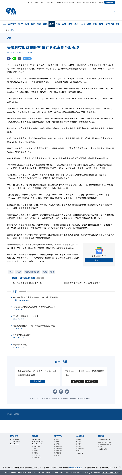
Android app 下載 (37, 441)
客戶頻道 (93, 2)
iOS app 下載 (36, 439)
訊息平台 (79, 446)
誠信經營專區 (58, 451)
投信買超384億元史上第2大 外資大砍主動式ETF (34, 307)
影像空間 (86, 2)
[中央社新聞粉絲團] (61, 462)
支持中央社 (110, 2)
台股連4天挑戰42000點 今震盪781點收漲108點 (34, 326)
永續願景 (100, 2)
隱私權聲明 (57, 453)
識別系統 (56, 441)
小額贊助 (37, 381)
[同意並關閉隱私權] (120, 467)
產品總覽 (79, 439)
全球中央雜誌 (36, 446)
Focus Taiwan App (37, 444)
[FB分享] (9, 58)
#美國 (52, 272)
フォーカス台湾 (44, 2)
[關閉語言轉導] (120, 472)
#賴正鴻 (19, 272)
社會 (70, 24)
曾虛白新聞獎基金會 (104, 439)
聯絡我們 (56, 455)
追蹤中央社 (99, 260)
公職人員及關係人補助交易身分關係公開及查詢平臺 (104, 444)
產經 (45, 24)
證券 (51, 24)
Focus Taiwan (33, 2)
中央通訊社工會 (102, 449)
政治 (27, 24)
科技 (58, 24)
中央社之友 (79, 453)
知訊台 (78, 451)
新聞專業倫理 (58, 448)
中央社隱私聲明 (76, 467)
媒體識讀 (72, 2)
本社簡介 (56, 439)
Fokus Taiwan (56, 2)
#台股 (45, 272)
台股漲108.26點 (20, 345)
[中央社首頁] (11, 12)
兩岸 (39, 24)
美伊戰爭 (12, 24)
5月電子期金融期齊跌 (22, 335)
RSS (77, 455)
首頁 (7, 30)
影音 (101, 24)
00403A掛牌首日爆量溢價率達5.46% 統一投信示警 (35, 297)
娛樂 (95, 24)
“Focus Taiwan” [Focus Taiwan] (109, 472)
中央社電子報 (36, 455)
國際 (33, 24)
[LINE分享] (14, 58)
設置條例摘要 (58, 446)
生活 (64, 24)
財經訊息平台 (80, 448)
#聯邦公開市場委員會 (32, 272)
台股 (14, 291)
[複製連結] (19, 58)
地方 (76, 24)
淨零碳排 (65, 2)
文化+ (34, 448)
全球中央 (109, 24)
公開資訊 (56, 444)
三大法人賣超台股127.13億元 (25, 316)
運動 (89, 24)
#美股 (11, 272)
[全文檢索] (115, 12)
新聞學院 (35, 453)
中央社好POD (36, 457)
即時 (20, 24)
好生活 (79, 2)
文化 (83, 24)
